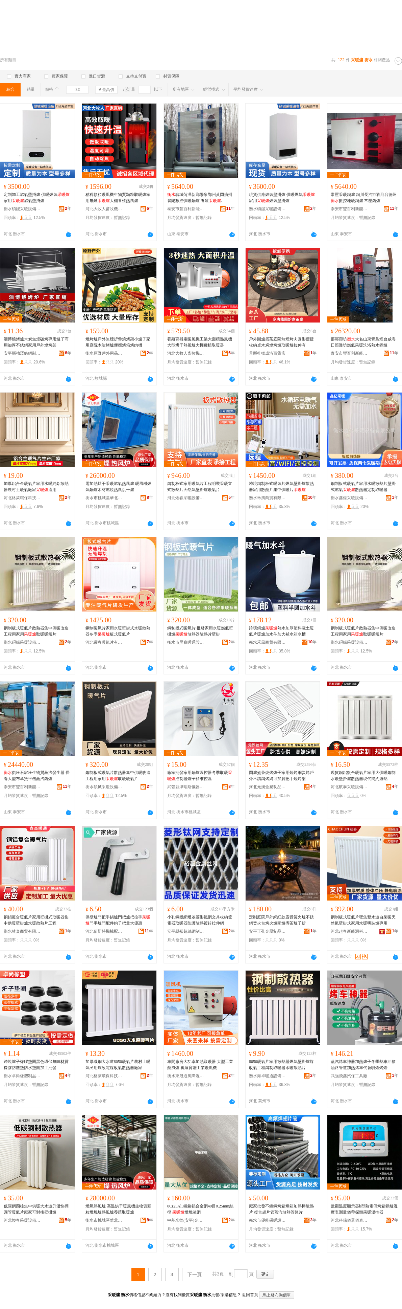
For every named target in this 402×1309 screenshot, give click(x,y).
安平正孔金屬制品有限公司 (267, 931)
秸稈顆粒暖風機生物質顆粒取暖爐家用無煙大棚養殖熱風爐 (117, 197)
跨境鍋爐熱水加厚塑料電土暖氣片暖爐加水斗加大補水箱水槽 (281, 631)
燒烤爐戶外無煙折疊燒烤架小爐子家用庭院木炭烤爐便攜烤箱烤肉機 (117, 342)
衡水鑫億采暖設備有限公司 (349, 497)
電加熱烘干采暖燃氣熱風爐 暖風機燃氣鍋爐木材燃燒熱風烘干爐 (118, 486)
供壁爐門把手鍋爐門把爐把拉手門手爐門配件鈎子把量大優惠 (117, 920)
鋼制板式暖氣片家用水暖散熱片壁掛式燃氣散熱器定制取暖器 (363, 486)
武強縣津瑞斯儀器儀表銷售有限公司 (185, 786)
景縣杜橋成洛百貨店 (267, 353)
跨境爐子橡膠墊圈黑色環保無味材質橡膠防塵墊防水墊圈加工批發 (36, 1064)
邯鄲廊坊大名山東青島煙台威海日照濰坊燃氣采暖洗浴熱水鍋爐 (363, 342)
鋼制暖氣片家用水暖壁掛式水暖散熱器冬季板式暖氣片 (117, 631)
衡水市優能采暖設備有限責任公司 (267, 1220)
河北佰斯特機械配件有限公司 (104, 931)
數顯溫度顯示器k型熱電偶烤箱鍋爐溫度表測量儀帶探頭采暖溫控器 (364, 1209)
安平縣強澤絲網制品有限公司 (22, 353)
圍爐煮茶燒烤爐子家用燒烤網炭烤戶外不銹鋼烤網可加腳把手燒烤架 (281, 775)
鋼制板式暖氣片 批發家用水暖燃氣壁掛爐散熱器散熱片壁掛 (200, 631)
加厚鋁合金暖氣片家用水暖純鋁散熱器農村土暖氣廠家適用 (36, 486)
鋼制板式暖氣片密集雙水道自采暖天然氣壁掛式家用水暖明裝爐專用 (363, 920)
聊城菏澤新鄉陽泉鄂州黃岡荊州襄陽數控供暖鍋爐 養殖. (199, 197)
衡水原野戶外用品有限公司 (104, 353)
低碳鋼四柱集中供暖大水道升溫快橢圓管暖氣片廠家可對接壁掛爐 (36, 1209)
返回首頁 (250, 1294)
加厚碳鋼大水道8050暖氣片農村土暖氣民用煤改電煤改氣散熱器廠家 (117, 1064)
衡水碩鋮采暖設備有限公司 (22, 208)
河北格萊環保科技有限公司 (22, 497)
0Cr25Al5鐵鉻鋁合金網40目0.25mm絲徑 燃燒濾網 (200, 1209)
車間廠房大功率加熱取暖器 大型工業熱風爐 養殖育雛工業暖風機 (200, 1064)
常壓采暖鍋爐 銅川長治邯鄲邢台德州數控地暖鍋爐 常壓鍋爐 (364, 197)
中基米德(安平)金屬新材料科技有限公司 (185, 1220)
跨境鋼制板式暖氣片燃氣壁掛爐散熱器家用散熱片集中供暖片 (281, 486)
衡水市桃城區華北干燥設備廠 (104, 497)
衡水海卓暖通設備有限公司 (267, 1075)
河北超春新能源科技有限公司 (349, 931)
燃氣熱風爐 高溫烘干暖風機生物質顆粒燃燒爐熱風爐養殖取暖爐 (118, 1209)
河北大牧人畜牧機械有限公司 (104, 208)
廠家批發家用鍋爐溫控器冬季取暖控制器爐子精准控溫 (199, 775)
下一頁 (194, 1274)
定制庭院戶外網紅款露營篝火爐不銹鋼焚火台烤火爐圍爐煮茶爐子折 (281, 920)
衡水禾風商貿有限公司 (267, 497)
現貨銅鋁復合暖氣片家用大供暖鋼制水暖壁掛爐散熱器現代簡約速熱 (363, 775)
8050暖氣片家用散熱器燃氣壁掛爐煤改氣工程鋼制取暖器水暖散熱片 (281, 1064)
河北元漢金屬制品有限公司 (267, 786)
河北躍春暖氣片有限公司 (104, 642)
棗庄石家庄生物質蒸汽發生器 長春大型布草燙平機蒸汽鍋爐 (37, 775)
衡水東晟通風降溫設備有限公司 (185, 1075)
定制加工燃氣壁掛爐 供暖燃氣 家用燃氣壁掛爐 (37, 197)
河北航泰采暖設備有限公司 (349, 786)
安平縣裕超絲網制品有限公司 (185, 931)
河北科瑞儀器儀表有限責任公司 (349, 1220)
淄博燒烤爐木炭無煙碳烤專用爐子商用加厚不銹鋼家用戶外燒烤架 (36, 342)
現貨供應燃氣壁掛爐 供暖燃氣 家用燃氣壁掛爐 (282, 197)
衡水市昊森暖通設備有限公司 (185, 642)
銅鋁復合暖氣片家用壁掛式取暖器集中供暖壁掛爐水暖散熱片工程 (36, 920)
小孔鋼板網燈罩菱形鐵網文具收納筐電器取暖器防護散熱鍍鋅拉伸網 (199, 920)
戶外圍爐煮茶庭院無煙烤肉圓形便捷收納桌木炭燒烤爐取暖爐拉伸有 (281, 342)
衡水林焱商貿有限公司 (22, 931)
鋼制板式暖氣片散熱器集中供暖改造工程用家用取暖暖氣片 (36, 631)
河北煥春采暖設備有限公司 (185, 497)
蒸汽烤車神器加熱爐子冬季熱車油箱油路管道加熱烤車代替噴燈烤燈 (363, 1064)
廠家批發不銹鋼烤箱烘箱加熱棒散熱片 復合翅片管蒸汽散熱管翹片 (281, 1209)
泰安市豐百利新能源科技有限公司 (185, 208)
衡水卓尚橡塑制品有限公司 (22, 1075)
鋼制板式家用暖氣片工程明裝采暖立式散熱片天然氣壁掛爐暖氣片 (199, 486)
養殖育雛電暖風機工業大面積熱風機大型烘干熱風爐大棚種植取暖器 (199, 342)
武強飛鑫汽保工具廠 (349, 1075)
